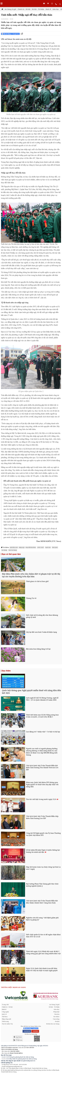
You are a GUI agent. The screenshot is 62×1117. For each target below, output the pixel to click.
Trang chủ (5, 1048)
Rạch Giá (47, 547)
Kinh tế (48, 9)
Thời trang (5, 1065)
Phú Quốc (55, 547)
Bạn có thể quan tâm (11, 554)
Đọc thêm (6, 692)
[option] (16, 1039)
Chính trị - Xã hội (24, 9)
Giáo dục (55, 9)
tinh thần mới (14, 547)
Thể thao (5, 1060)
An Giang (4, 550)
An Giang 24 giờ (10, 9)
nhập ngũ (21, 547)
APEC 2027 (40, 547)
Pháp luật (56, 1055)
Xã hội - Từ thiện (38, 9)
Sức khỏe (56, 1060)
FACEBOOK (27, 1074)
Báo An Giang (13, 550)
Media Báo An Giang (52, 1067)
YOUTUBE (35, 1074)
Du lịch (57, 1065)
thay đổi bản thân (31, 547)
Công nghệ (5, 1055)
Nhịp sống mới (6, 1062)
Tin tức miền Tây (7, 1067)
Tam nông (56, 1062)
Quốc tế (4, 1057)
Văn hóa (56, 1057)
